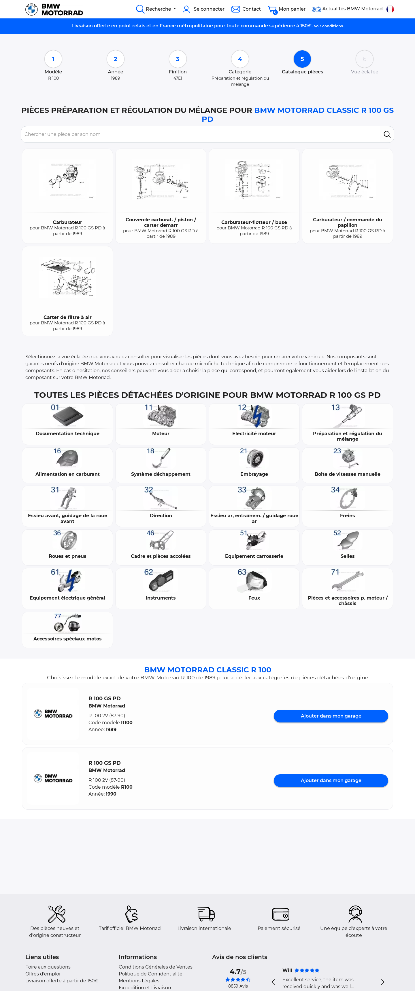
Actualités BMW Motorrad (347, 9)
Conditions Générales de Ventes (156, 967)
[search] (387, 134)
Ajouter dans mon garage (331, 716)
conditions (332, 26)
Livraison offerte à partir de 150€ (62, 981)
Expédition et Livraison (145, 987)
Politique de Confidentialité (150, 974)
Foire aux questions (48, 967)
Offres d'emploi (42, 974)
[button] (53, 714)
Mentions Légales (139, 981)
